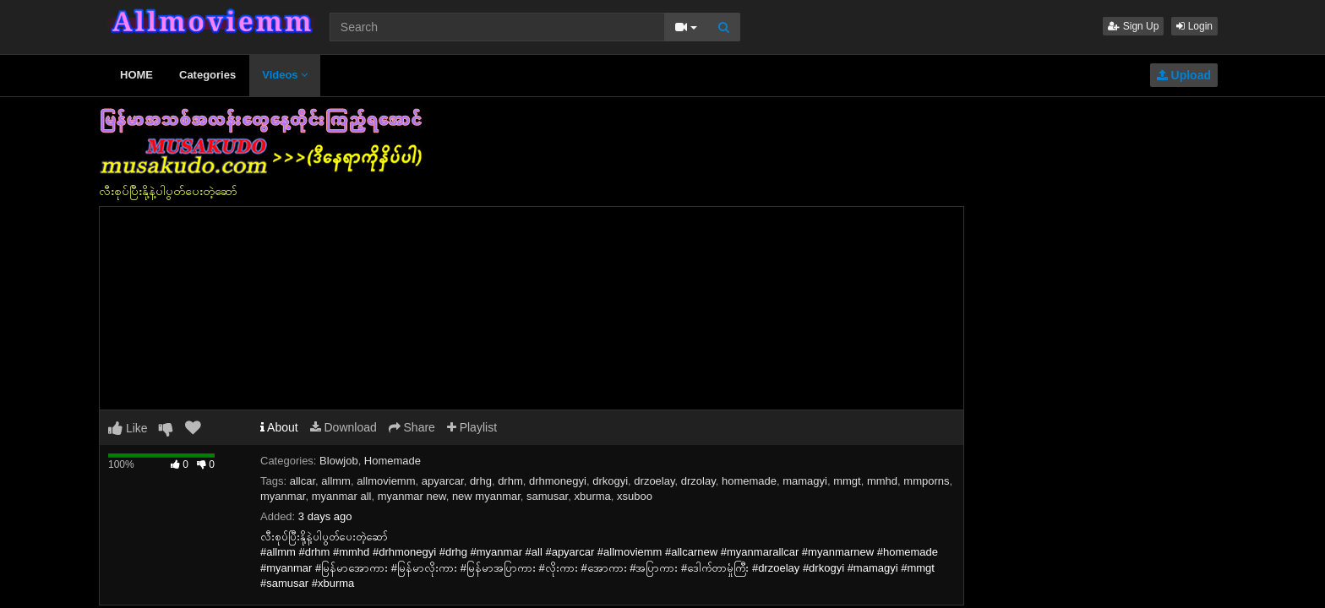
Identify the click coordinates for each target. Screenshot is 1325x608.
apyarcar (443, 481)
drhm (510, 481)
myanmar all (342, 496)
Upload (1184, 75)
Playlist (472, 427)
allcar (302, 481)
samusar (547, 496)
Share (412, 427)
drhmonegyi (557, 481)
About (279, 427)
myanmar (282, 496)
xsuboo (634, 496)
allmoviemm (386, 481)
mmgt (847, 481)
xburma (592, 496)
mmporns (926, 481)
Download (343, 427)
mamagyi (804, 481)
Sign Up (1133, 26)
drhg (481, 481)
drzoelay (654, 481)
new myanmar (486, 496)
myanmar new (412, 496)
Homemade (392, 460)
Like (128, 428)
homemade (749, 481)
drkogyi (610, 481)
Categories (207, 74)
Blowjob (338, 460)
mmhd (882, 481)
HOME (136, 74)
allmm (336, 481)
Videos (285, 74)
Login (1194, 26)
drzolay (698, 481)
